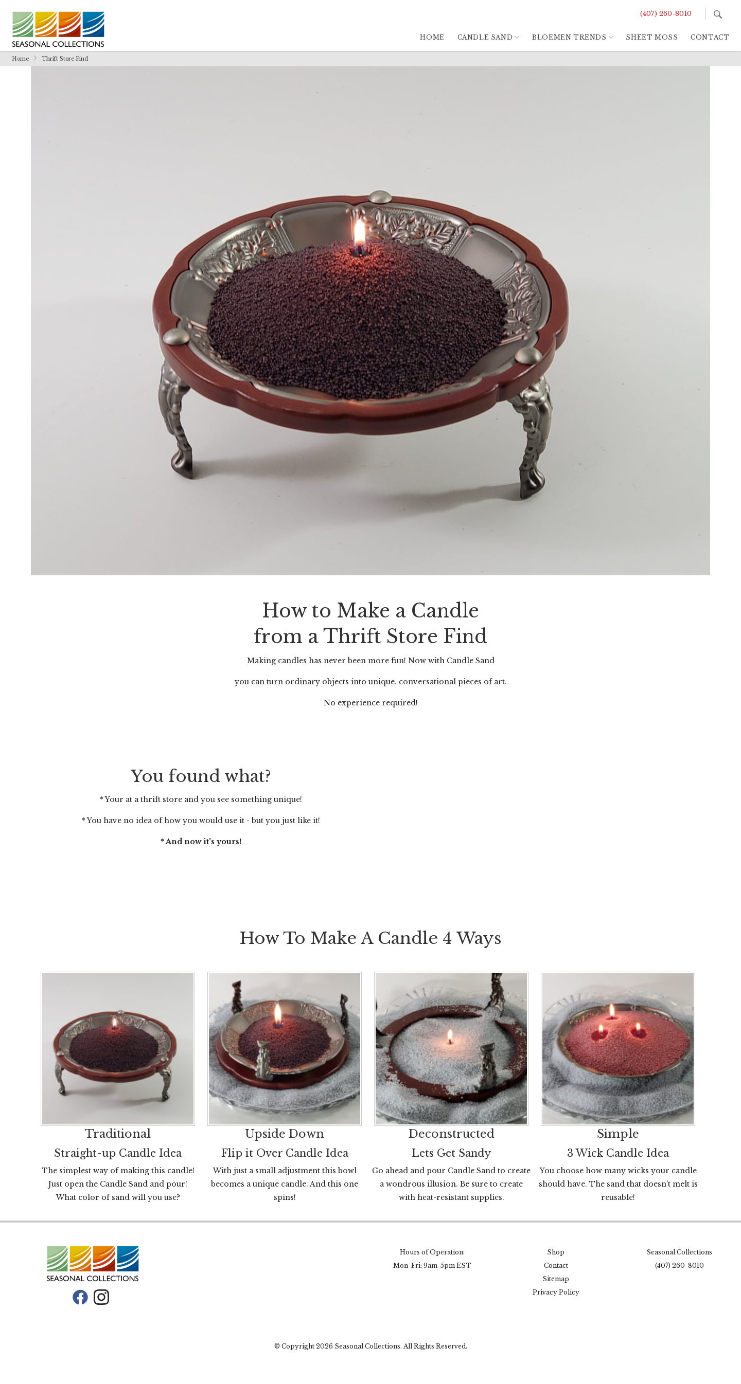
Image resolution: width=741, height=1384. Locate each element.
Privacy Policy (556, 1292)
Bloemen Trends (569, 37)
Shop (555, 1252)
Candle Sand (485, 37)
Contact (710, 37)
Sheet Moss (652, 37)
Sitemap (555, 1279)
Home (432, 37)
